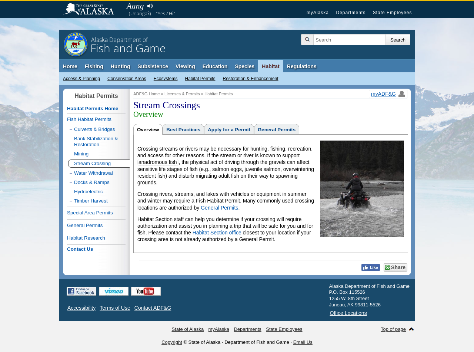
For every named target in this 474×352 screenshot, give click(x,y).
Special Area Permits (90, 213)
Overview (148, 129)
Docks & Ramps (92, 182)
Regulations (302, 66)
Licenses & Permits (182, 94)
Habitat (270, 66)
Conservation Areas (126, 78)
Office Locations (348, 313)
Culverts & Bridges (94, 129)
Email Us (303, 342)
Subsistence (153, 66)
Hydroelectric (88, 191)
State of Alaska (92, 9)
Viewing (185, 66)
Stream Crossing (92, 163)
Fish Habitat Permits (89, 119)
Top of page (393, 329)
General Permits (277, 129)
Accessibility (81, 308)
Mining (81, 154)
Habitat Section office (217, 233)
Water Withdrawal (93, 173)
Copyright (171, 342)
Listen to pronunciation (149, 6)
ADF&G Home (146, 94)
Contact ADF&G (152, 308)
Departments (350, 12)
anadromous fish (157, 162)
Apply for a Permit (229, 129)
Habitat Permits (200, 78)
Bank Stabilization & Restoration (96, 141)
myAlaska (318, 12)
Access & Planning (81, 78)
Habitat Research (86, 238)
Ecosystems (166, 78)
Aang (135, 5)
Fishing (94, 66)
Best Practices (183, 129)
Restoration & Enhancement (250, 78)
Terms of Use (115, 308)
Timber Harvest (91, 201)
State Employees (392, 12)
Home (70, 66)
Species (244, 66)
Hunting (120, 66)
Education (215, 66)
